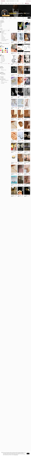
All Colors (2, 46)
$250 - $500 (2, 60)
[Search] (13, 1)
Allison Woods (2, 37)
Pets (0, 26)
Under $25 (2, 56)
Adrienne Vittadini (3, 33)
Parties (16, 3)
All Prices (2, 55)
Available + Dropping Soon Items (4, 80)
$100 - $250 (2, 59)
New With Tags (2, 74)
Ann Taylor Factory (3, 40)
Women (6, 3)
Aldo (1, 34)
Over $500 (2, 61)
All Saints (2, 36)
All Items (2, 67)
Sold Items (2, 83)
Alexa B (1, 35)
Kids (10, 3)
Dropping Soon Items (3, 82)
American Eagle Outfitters (4, 39)
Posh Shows (19, 3)
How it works (23, 3)
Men (8, 3)
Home (13, 3)
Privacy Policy (16, 454)
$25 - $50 (2, 57)
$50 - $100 (2, 58)
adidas (1, 32)
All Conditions (2, 73)
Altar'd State (2, 38)
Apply (9, 63)
